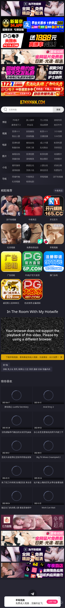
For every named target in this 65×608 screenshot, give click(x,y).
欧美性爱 (58, 142)
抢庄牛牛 (58, 124)
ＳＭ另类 (58, 136)
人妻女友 (44, 165)
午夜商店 (30, 176)
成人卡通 (44, 142)
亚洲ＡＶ (16, 131)
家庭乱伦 (30, 165)
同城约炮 (16, 176)
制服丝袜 (16, 147)
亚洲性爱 (16, 142)
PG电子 (16, 120)
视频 (4, 133)
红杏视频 (16, 181)
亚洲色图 (30, 154)
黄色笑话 (44, 170)
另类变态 (58, 147)
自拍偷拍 (30, 131)
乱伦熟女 (44, 147)
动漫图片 (58, 154)
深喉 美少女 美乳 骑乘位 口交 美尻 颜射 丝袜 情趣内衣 (26, 369)
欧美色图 (44, 154)
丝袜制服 (30, 136)
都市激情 (16, 165)
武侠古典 (58, 165)
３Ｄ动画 (58, 131)
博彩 (4, 122)
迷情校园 (16, 170)
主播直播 (44, 136)
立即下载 (52, 601)
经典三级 (30, 147)
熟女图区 (44, 158)
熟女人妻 (16, 136)
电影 (4, 144)
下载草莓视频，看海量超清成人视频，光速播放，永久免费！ (34, 357)
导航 (4, 178)
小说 (4, 167)
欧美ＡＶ (44, 131)
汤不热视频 (58, 176)
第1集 (5, 365)
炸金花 (30, 124)
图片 (4, 156)
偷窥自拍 (16, 154)
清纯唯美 (30, 158)
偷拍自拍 (30, 142)
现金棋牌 (44, 124)
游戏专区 (58, 120)
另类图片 (58, 158)
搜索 (58, 109)
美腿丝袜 (16, 158)
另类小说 (30, 170)
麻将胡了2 (16, 124)
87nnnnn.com (32, 102)
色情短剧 (30, 181)
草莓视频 (44, 176)
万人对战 (44, 120)
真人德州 (30, 120)
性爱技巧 (58, 170)
